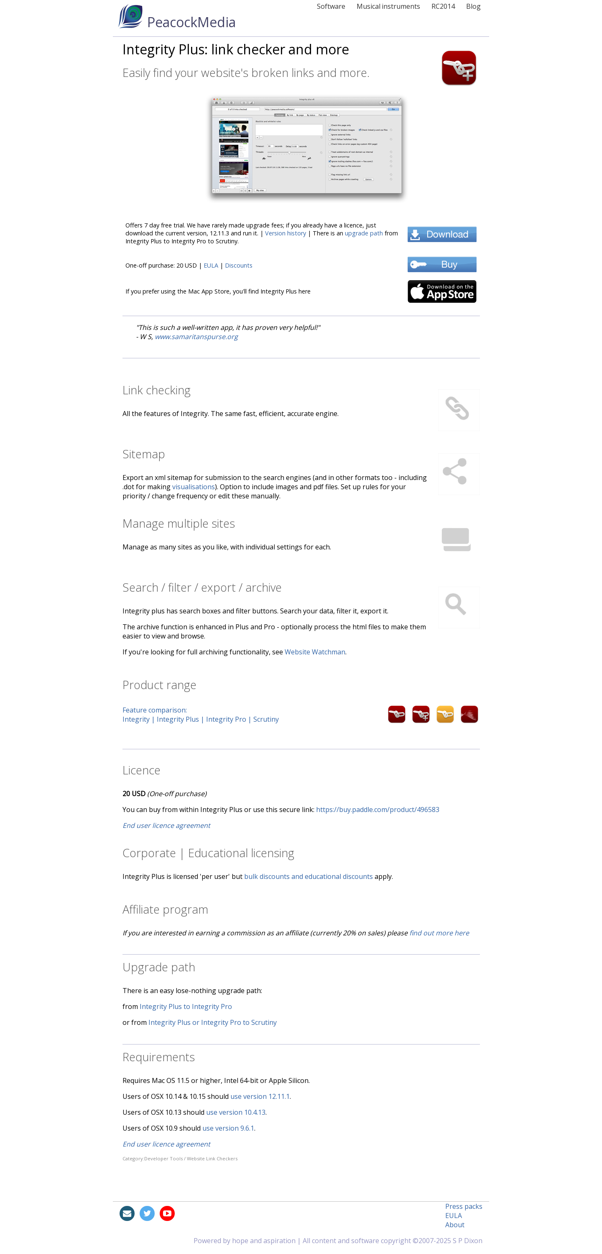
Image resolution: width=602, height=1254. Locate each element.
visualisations (193, 486)
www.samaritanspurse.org (196, 336)
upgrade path (364, 233)
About (454, 1224)
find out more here (439, 932)
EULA (211, 265)
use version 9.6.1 (228, 1128)
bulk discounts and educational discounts (308, 876)
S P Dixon (467, 1240)
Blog (473, 6)
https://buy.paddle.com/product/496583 (377, 809)
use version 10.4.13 (235, 1112)
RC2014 (443, 6)
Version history (285, 233)
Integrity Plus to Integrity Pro (186, 1006)
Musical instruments (388, 6)
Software (331, 6)
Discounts (239, 265)
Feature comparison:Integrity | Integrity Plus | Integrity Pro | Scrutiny (209, 714)
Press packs (463, 1206)
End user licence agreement (166, 825)
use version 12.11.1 (260, 1096)
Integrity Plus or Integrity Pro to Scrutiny (212, 1022)
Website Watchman (315, 651)
